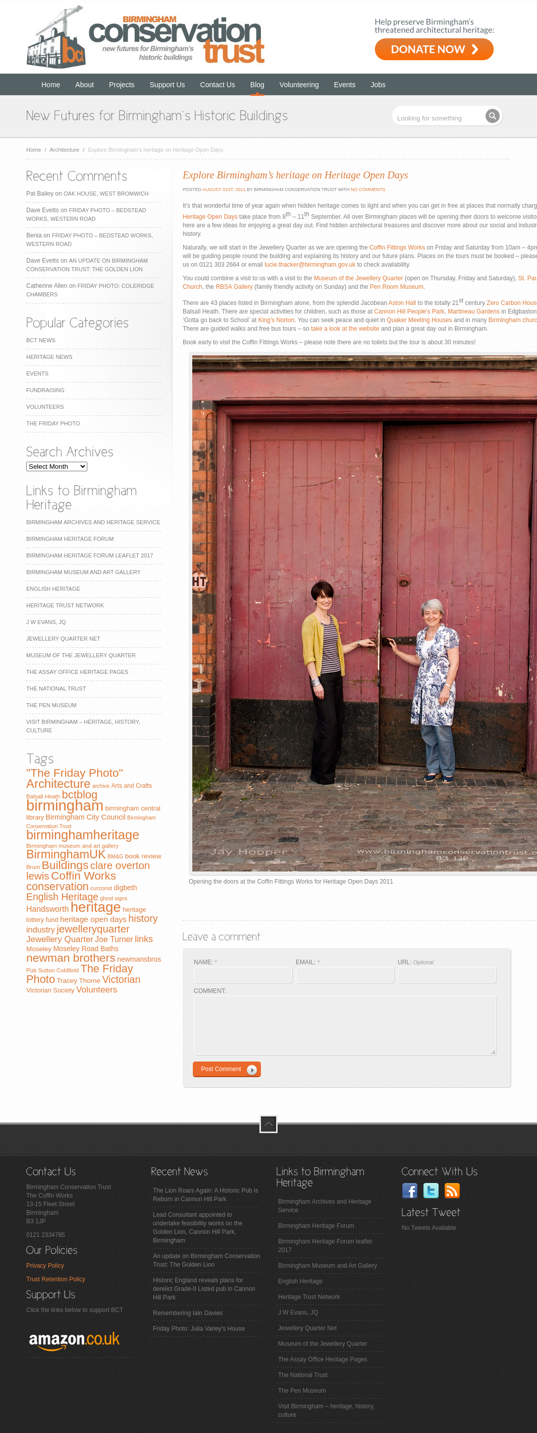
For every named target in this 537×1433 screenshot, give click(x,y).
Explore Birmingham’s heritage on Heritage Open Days (295, 174)
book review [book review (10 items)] (143, 856)
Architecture (65, 150)
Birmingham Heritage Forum (70, 539)
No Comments (368, 189)
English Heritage (53, 589)
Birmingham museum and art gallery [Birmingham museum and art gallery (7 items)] (72, 846)
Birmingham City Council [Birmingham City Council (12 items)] (85, 817)
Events (345, 85)
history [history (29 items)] (143, 918)
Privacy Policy (45, 1265)
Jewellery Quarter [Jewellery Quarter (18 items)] (59, 939)
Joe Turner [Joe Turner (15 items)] (114, 939)
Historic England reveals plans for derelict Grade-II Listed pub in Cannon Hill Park (204, 1289)
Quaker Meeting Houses (419, 320)
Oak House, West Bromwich (106, 194)
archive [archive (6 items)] (101, 786)
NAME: (205, 962)
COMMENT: (210, 990)
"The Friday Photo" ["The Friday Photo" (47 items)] (74, 772)
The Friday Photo (53, 423)
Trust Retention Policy (55, 1279)
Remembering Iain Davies (188, 1313)
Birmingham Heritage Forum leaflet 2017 (89, 555)
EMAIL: (307, 962)
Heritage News (49, 357)
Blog (257, 85)
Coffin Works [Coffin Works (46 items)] (83, 875)
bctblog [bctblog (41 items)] (79, 794)
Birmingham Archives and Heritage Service (93, 522)
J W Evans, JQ (46, 622)
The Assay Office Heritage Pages (77, 672)
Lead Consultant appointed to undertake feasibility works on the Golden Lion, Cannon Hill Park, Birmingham (197, 1227)
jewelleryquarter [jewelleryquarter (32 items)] (93, 928)
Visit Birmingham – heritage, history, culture (326, 1410)
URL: (416, 962)
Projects (122, 85)
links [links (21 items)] (144, 939)
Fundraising (45, 390)
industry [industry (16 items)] (40, 929)
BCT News (41, 340)
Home (50, 85)
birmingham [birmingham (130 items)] (64, 805)
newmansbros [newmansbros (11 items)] (139, 959)
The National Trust (56, 689)
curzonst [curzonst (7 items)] (101, 888)
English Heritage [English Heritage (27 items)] (62, 896)
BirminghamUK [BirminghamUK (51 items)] (66, 854)
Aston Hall (403, 302)
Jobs (378, 85)
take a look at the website (345, 328)
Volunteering (299, 85)
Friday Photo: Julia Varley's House (199, 1328)
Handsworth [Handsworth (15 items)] (47, 909)
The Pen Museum (51, 705)
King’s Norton (276, 320)
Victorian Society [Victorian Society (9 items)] (50, 990)
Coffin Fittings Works (397, 247)
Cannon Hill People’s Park (409, 311)
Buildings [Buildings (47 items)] (65, 864)
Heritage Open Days (210, 216)
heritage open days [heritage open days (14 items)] (93, 919)
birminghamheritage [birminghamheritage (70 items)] (82, 835)
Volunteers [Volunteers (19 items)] (97, 989)
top (268, 1124)
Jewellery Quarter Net (63, 639)
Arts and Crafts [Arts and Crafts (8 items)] (131, 785)
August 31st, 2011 (223, 189)
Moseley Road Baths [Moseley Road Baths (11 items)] (85, 949)
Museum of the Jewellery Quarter (81, 655)
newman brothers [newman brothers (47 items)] (71, 957)
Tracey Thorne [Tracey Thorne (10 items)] (78, 980)
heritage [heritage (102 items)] (96, 907)
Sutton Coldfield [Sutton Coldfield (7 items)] (58, 970)
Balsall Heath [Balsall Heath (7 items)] (43, 796)
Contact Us (217, 85)
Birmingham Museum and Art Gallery (83, 572)
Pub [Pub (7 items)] (31, 970)
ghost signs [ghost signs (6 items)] (113, 898)
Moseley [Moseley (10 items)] (38, 949)
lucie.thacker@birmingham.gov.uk (309, 264)
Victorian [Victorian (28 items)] (121, 979)
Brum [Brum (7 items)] (33, 867)
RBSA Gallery (234, 286)
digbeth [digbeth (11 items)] (125, 888)
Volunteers (45, 407)
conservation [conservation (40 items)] (57, 886)
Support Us (167, 85)
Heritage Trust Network (65, 605)
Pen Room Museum (396, 286)
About (84, 85)
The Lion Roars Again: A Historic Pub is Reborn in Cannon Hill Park (205, 1195)
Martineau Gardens (474, 311)
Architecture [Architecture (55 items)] (58, 783)
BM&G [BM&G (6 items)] (115, 856)
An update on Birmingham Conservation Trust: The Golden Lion (206, 1260)
